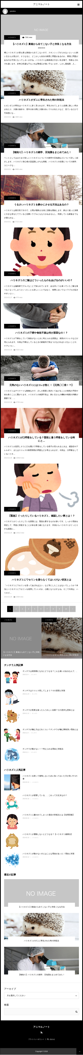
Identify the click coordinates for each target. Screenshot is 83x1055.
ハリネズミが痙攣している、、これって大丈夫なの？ (45, 795)
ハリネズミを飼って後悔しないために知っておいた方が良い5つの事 (50, 777)
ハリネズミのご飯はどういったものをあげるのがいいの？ (41, 280)
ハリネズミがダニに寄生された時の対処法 (41, 99)
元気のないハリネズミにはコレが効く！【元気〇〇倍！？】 (41, 385)
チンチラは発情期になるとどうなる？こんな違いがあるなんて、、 (50, 671)
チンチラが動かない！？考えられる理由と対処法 (43, 749)
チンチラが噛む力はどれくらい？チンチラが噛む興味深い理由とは (50, 729)
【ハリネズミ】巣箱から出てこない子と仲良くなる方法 (41, 44)
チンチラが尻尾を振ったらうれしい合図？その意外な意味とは (48, 710)
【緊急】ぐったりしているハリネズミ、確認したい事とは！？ (41, 515)
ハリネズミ (12, 37)
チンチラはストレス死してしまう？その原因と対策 (44, 690)
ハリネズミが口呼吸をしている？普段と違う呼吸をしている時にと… (41, 439)
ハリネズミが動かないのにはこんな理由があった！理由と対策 (48, 854)
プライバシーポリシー (36, 1039)
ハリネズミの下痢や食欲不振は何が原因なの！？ (41, 332)
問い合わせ (51, 1039)
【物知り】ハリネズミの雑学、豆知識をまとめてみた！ (41, 152)
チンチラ (34, 674)
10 (66, 609)
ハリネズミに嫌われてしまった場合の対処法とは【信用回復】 (48, 815)
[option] (21, 638)
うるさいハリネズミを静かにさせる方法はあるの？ (41, 204)
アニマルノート (41, 4)
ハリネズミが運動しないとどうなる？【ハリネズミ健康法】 (48, 834)
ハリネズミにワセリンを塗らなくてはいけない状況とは (41, 579)
